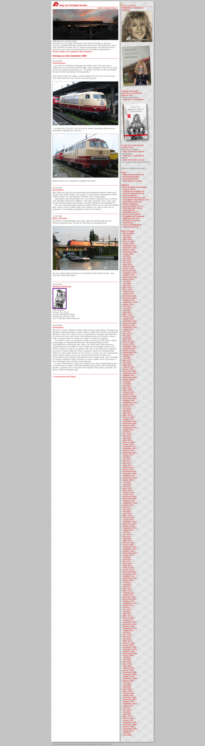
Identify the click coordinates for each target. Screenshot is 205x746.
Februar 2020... (129, 392)
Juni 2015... (128, 509)
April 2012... (128, 589)
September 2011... (130, 603)
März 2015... (128, 515)
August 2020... (129, 379)
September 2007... (130, 704)
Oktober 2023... (129, 300)
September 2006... (130, 729)
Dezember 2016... (130, 471)
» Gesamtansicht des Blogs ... (65, 377)
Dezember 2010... (130, 622)
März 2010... (128, 641)
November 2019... (130, 398)
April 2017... (128, 463)
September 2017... (130, 453)
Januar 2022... (129, 344)
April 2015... (128, 513)
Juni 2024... (128, 283)
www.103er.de (129, 210)
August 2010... (129, 630)
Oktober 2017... (129, 451)
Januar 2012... (129, 595)
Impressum (138, 8)
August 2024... (129, 279)
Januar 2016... (129, 494)
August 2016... (129, 480)
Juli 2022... (127, 331)
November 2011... (130, 599)
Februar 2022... (129, 342)
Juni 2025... (128, 258)
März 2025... (128, 264)
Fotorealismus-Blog (131, 177)
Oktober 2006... (129, 727)
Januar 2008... (129, 695)
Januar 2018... (129, 444)
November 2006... (130, 725)
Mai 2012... (127, 587)
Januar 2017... (129, 469)
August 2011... (129, 605)
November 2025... (130, 248)
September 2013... (130, 553)
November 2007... (130, 699)
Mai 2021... (127, 361)
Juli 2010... (127, 633)
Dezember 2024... (130, 271)
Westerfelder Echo (130, 179)
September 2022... (130, 327)
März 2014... (128, 541)
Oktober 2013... (129, 551)
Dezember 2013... (130, 547)
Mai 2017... (127, 461)
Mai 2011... (127, 612)
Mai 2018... (127, 436)
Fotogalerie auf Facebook (133, 216)
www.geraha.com (130, 195)
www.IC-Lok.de (129, 189)
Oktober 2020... (129, 375)
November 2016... (130, 474)
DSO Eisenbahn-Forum (133, 208)
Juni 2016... (128, 484)
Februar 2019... (129, 417)
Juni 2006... (128, 735)
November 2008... (130, 674)
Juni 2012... (128, 584)
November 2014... (130, 524)
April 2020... (128, 388)
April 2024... (128, 287)
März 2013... (128, 566)
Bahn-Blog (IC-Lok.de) (132, 181)
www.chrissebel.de (130, 227)
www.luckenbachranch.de (133, 193)
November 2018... (130, 423)
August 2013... (129, 555)
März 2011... (128, 616)
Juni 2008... (128, 685)
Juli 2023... (127, 306)
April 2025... (128, 262)
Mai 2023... (127, 310)
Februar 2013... (129, 568)
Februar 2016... (129, 492)
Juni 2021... (128, 359)
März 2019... (128, 415)
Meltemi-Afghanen (130, 204)
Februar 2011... (129, 618)
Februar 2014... (129, 543)
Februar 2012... (129, 593)
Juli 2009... (127, 658)
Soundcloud (128, 223)
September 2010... (130, 628)
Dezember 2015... (130, 497)
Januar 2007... (129, 720)
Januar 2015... (129, 520)
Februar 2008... (129, 693)
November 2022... (130, 323)
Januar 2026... (129, 244)
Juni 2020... (128, 384)
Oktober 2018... (129, 425)
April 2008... (128, 689)
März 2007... (128, 716)
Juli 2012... (127, 582)
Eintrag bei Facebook (132, 214)
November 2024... (130, 273)
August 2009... (129, 656)
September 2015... (130, 503)
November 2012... (130, 574)
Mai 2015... (127, 511)
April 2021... (128, 363)
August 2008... (129, 681)
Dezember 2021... (130, 346)
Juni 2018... (128, 434)
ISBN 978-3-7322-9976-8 (133, 156)
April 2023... (128, 313)
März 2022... (128, 340)
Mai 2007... (127, 712)
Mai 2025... (127, 260)
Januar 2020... (129, 394)
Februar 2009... (129, 668)
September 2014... (130, 528)
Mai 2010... (127, 637)
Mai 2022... (127, 336)
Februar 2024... (129, 292)
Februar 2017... (129, 467)
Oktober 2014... (129, 526)
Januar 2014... (129, 545)
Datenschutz (126, 8)
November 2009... (130, 649)
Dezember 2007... (130, 697)
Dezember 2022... (130, 321)
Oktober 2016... (129, 476)
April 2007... (128, 714)
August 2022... (129, 329)
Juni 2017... (128, 459)
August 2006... (129, 731)
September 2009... (130, 653)
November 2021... (130, 348)
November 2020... (130, 373)
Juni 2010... (128, 635)
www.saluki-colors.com (132, 202)
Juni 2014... (128, 534)
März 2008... (128, 691)
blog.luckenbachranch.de (133, 175)
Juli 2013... (127, 557)
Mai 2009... (127, 662)
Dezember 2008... (130, 672)
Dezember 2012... (130, 572)
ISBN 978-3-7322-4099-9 (133, 152)
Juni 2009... (128, 660)
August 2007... (129, 706)
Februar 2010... (129, 643)
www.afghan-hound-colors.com (136, 200)
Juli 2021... (127, 356)
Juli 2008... (127, 683)
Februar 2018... (129, 442)
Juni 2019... (128, 409)
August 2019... (129, 405)
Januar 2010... (129, 645)
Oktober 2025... (129, 250)
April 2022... (128, 338)
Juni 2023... (128, 308)
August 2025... (129, 254)
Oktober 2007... (129, 702)
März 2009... (128, 666)
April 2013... (128, 564)
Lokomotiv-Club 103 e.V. (133, 206)
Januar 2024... (129, 294)
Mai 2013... (127, 561)
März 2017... (128, 465)
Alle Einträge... (129, 233)
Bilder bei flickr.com (131, 218)
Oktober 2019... (129, 400)
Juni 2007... (128, 710)
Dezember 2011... (130, 597)
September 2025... (130, 252)
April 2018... (128, 438)
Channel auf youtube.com (133, 191)
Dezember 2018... (130, 421)
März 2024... (128, 290)
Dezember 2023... (130, 296)
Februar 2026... (129, 241)
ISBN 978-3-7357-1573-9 (133, 160)
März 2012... (128, 591)
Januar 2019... (129, 419)
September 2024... (130, 277)
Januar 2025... (129, 269)
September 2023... (130, 302)
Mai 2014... (127, 536)
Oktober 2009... (129, 651)
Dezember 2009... (130, 647)
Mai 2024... (127, 285)
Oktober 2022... (129, 325)
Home (100, 8)
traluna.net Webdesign (132, 225)
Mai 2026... (127, 235)
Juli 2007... (127, 708)
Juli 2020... (127, 382)
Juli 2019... (127, 407)
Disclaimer (125, 10)
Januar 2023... (129, 319)
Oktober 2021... (129, 350)
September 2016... (130, 478)
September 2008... (130, 679)
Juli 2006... (127, 733)
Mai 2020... (127, 386)
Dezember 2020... (130, 371)
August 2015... (129, 505)
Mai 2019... (127, 411)
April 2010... (128, 639)
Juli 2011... (127, 607)
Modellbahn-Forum (131, 212)
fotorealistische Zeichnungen (135, 187)
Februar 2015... (129, 518)
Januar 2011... (129, 620)
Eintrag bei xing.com (131, 221)
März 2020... (128, 390)
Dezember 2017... (130, 446)
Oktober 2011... (129, 601)
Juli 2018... (127, 432)
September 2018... (130, 428)
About (114, 8)
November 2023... (130, 298)
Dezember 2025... (130, 246)
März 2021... (128, 365)
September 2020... (130, 377)
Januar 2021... (129, 369)
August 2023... (129, 304)
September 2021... (130, 352)
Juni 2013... (128, 559)
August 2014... (129, 530)
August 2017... (129, 455)
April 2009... (128, 664)
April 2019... (128, 413)
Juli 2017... (127, 457)
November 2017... (130, 448)
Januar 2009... (129, 670)
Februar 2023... (129, 317)
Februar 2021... (129, 367)
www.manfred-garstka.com (134, 198)
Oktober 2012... (129, 576)
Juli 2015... (127, 507)
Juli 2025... (127, 256)
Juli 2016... (127, 482)
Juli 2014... (127, 532)
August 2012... (129, 580)
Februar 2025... (129, 267)
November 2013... (130, 549)
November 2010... (130, 624)
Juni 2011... (128, 610)
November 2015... (130, 499)
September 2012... (130, 578)
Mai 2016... (127, 486)
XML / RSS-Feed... (130, 5)
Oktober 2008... (129, 676)
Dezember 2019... (130, 396)
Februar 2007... (129, 718)
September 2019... (130, 402)
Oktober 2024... (129, 275)
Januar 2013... (129, 570)
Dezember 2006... (130, 722)
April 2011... (128, 614)
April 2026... (128, 237)
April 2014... (128, 538)
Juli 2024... (127, 281)
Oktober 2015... (129, 501)
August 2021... (129, 354)
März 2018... (128, 440)
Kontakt (107, 8)
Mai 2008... (127, 687)
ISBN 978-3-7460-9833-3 (133, 99)
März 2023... (128, 315)
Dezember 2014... (130, 522)
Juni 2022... (128, 333)
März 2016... (128, 490)
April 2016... (128, 488)
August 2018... (129, 430)
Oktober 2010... (129, 626)
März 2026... (128, 239)
